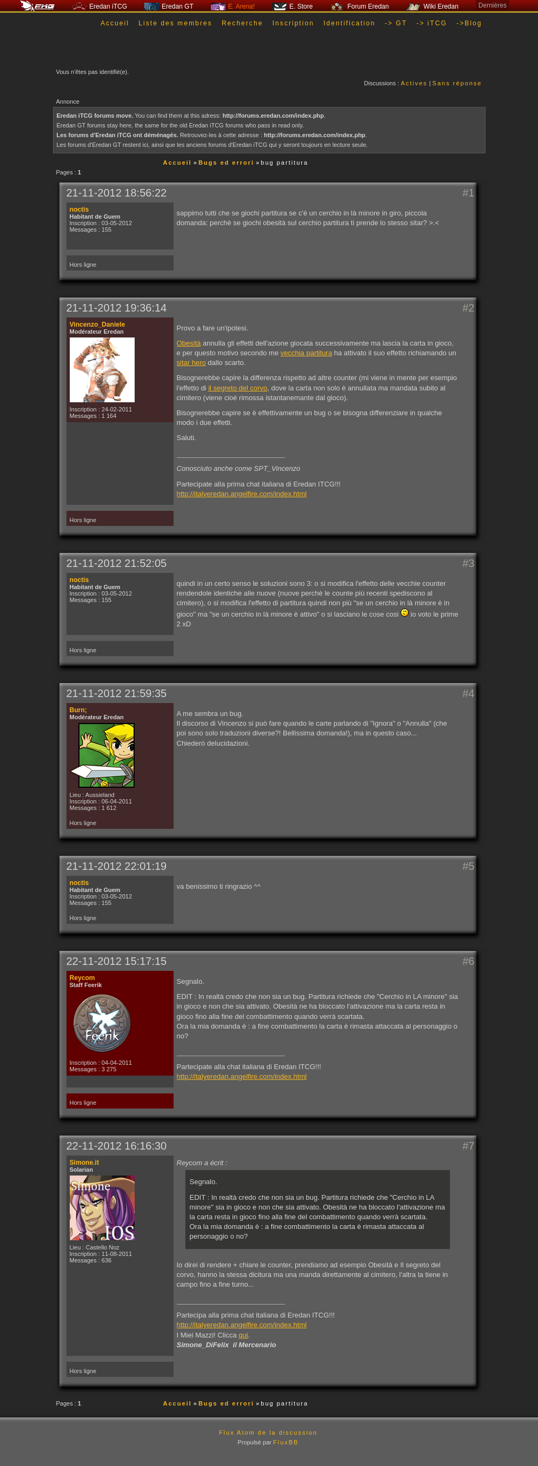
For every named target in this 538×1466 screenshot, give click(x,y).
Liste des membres (175, 23)
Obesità (189, 343)
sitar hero (191, 363)
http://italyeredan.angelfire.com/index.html (242, 494)
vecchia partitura (306, 353)
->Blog (469, 23)
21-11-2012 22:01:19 (117, 866)
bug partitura (284, 162)
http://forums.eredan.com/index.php (273, 115)
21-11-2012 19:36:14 (117, 308)
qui (243, 1335)
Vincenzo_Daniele (97, 324)
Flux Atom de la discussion (268, 1432)
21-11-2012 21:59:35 (117, 693)
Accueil (115, 23)
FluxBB (285, 1442)
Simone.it (84, 1162)
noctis (79, 209)
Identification (349, 23)
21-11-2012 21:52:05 (117, 563)
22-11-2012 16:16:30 (117, 1146)
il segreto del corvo (237, 388)
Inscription (293, 23)
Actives (414, 83)
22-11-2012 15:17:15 (117, 961)
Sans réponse (457, 83)
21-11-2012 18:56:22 (117, 193)
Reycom (82, 978)
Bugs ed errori (226, 162)
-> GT (396, 23)
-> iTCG (431, 23)
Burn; (78, 710)
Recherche (242, 23)
